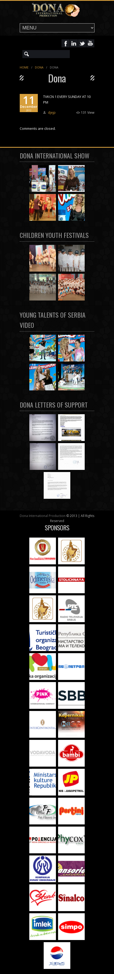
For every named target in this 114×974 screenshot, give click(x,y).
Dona (39, 67)
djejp (52, 112)
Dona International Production (43, 515)
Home (24, 67)
